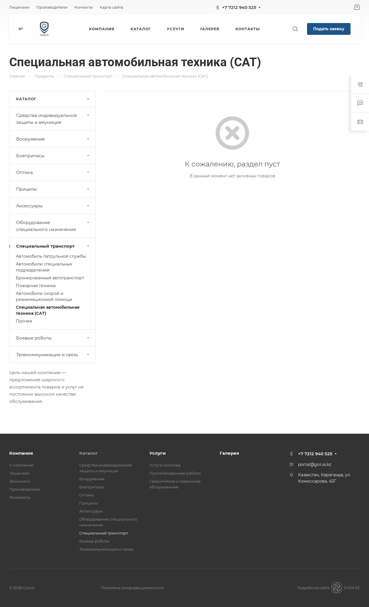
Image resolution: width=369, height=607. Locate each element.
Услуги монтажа (164, 465)
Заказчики (19, 481)
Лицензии (19, 473)
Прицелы (53, 189)
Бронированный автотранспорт (50, 277)
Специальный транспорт (53, 246)
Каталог (88, 453)
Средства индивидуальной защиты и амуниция (53, 119)
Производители (24, 489)
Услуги (157, 453)
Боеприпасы (53, 155)
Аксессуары (53, 205)
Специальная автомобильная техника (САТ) (48, 310)
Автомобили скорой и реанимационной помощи (44, 296)
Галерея (229, 453)
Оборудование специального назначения (53, 226)
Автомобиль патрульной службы (51, 256)
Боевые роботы (53, 338)
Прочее (24, 321)
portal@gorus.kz (314, 464)
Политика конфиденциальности (132, 587)
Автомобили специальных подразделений (44, 267)
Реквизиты (20, 497)
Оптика (53, 172)
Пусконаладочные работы (175, 473)
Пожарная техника (36, 285)
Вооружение (53, 139)
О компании (21, 465)
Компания (21, 453)
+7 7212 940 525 (239, 7)
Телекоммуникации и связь (53, 354)
